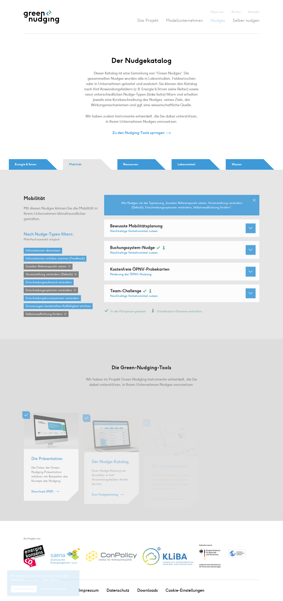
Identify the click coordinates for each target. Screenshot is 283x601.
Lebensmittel (186, 164)
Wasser (237, 164)
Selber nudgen (246, 20)
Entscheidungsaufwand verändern (49, 289)
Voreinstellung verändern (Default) (49, 281)
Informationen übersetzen (43, 257)
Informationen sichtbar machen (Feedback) (55, 265)
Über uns (217, 12)
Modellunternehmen (184, 20)
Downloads (147, 590)
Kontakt (253, 12)
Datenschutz (118, 590)
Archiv (236, 12)
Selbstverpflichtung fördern (44, 320)
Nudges (218, 20)
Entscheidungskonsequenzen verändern (52, 305)
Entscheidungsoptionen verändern (49, 297)
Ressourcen (130, 164)
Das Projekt (147, 20)
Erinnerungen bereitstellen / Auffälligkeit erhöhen (58, 313)
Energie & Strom (25, 164)
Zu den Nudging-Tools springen (138, 133)
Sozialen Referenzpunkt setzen (46, 273)
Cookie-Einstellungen (185, 590)
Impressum (89, 590)
